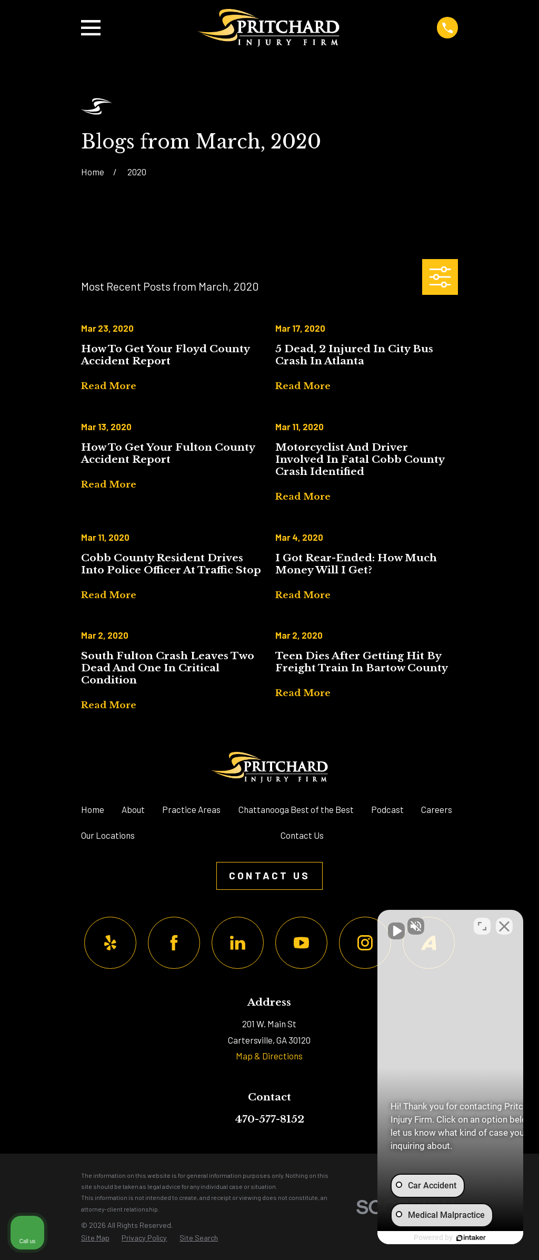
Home (92, 809)
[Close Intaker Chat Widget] (504, 923)
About (133, 809)
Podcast (387, 809)
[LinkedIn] (238, 943)
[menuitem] (95, 1238)
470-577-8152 (269, 1119)
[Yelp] (110, 943)
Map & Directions (269, 1055)
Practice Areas (191, 809)
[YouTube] (301, 943)
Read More (108, 387)
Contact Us (302, 835)
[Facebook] (174, 943)
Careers (436, 809)
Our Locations (108, 835)
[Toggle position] (482, 923)
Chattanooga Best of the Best (296, 809)
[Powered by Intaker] (449, 1238)
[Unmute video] (352, 923)
